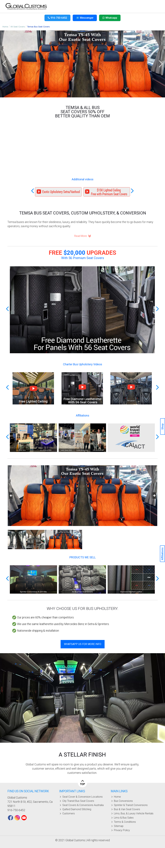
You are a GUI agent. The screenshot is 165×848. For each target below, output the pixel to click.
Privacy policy (122, 830)
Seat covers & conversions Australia (83, 805)
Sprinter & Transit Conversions (131, 805)
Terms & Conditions (125, 821)
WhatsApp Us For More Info (82, 644)
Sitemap (118, 826)
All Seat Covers (17, 26)
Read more (82, 236)
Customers (68, 813)
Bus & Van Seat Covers (127, 809)
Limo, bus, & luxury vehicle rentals (133, 813)
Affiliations (162, 553)
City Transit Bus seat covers (78, 800)
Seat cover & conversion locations (82, 796)
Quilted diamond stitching (76, 809)
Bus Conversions (123, 800)
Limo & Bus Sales (124, 817)
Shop (162, 426)
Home (5, 26)
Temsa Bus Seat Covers (38, 26)
